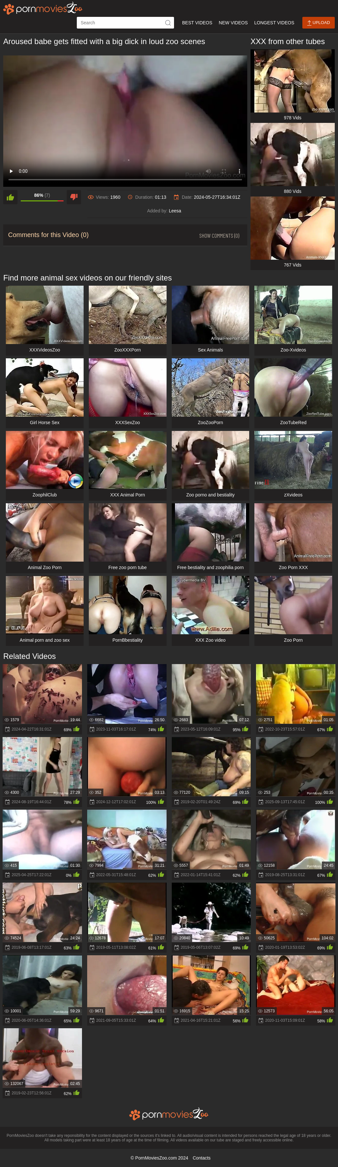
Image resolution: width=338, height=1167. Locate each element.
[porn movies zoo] (43, 8)
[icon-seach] (168, 23)
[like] (10, 197)
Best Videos (197, 22)
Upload (318, 23)
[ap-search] (125, 23)
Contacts (202, 1158)
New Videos (233, 22)
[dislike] (74, 197)
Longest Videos (274, 22)
